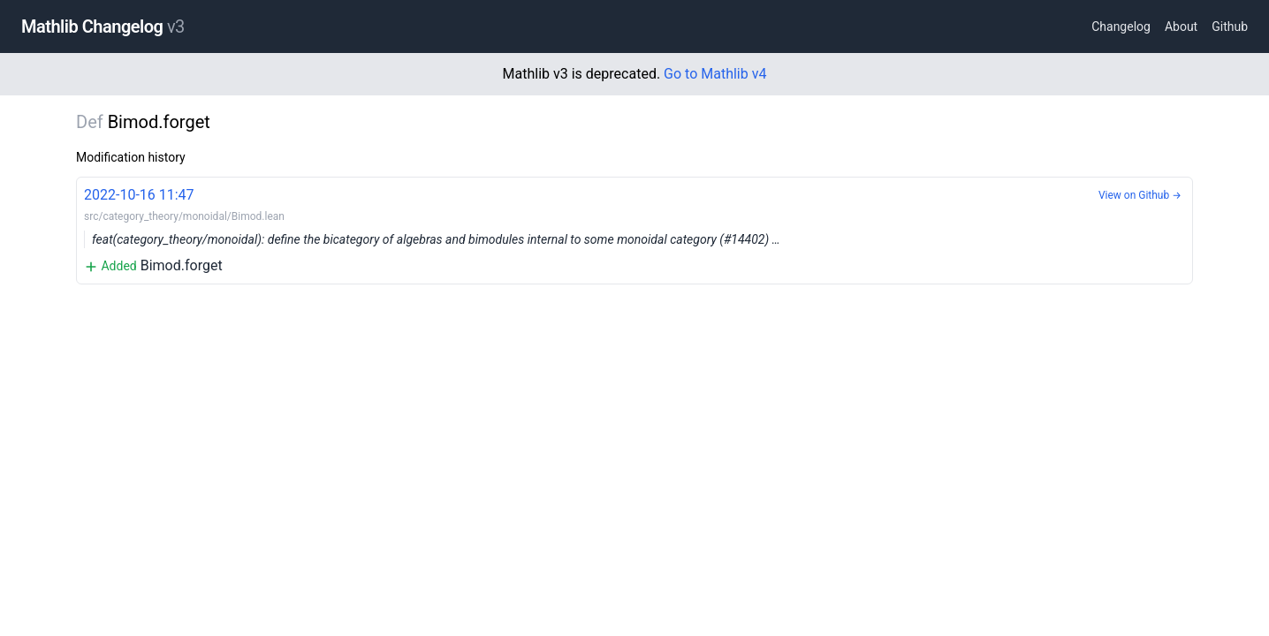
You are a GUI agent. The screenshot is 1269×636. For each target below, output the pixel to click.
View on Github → (1140, 195)
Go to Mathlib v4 (715, 73)
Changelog (1121, 26)
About (1181, 26)
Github (1230, 26)
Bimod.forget (634, 229)
